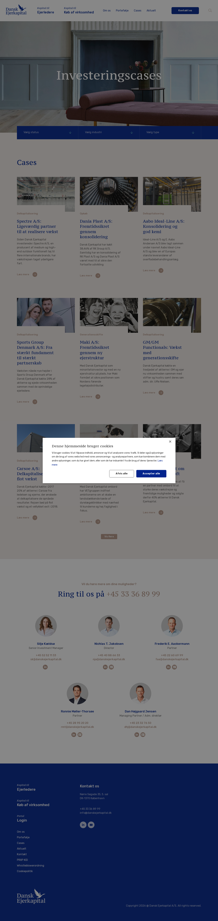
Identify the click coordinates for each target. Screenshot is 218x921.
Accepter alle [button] (151, 473)
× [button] (170, 441)
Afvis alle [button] (122, 473)
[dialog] (109, 460)
